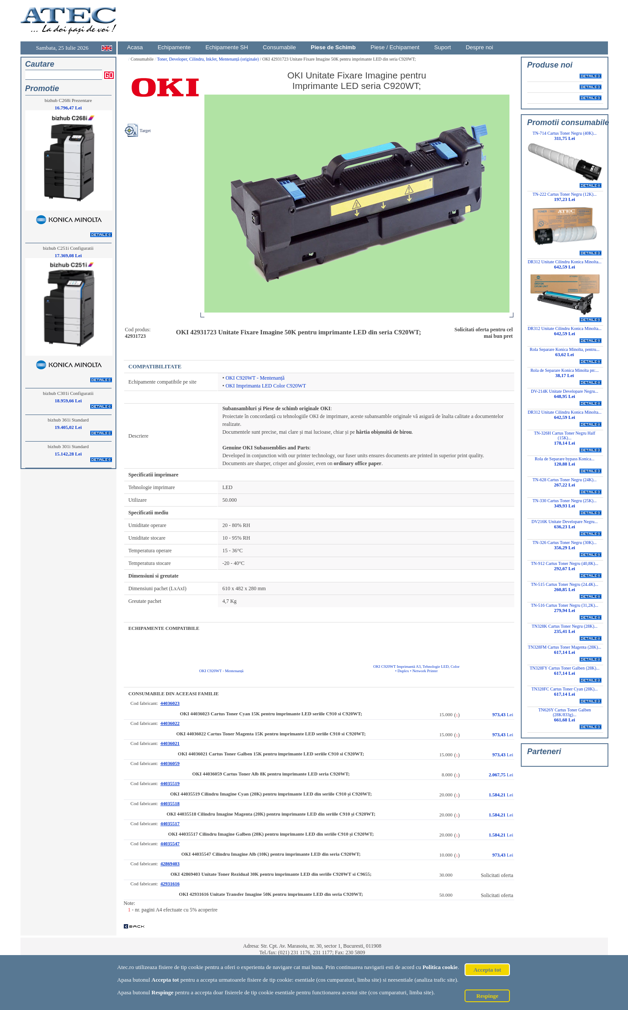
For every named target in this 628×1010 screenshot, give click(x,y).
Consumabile (279, 47)
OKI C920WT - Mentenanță (254, 378)
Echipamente (174, 47)
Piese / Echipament (394, 47)
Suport (442, 47)
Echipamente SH (227, 47)
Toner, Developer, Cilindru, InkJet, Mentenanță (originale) (208, 59)
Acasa (135, 47)
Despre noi (479, 47)
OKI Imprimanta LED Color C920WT (265, 386)
